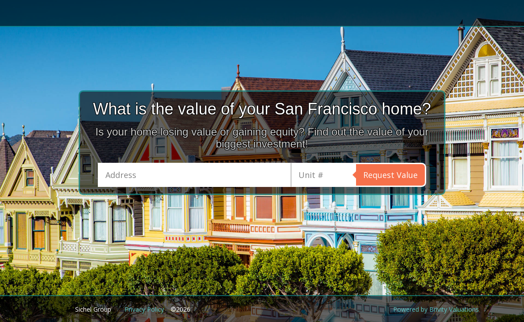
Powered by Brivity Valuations (436, 309)
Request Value (390, 174)
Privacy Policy (144, 309)
